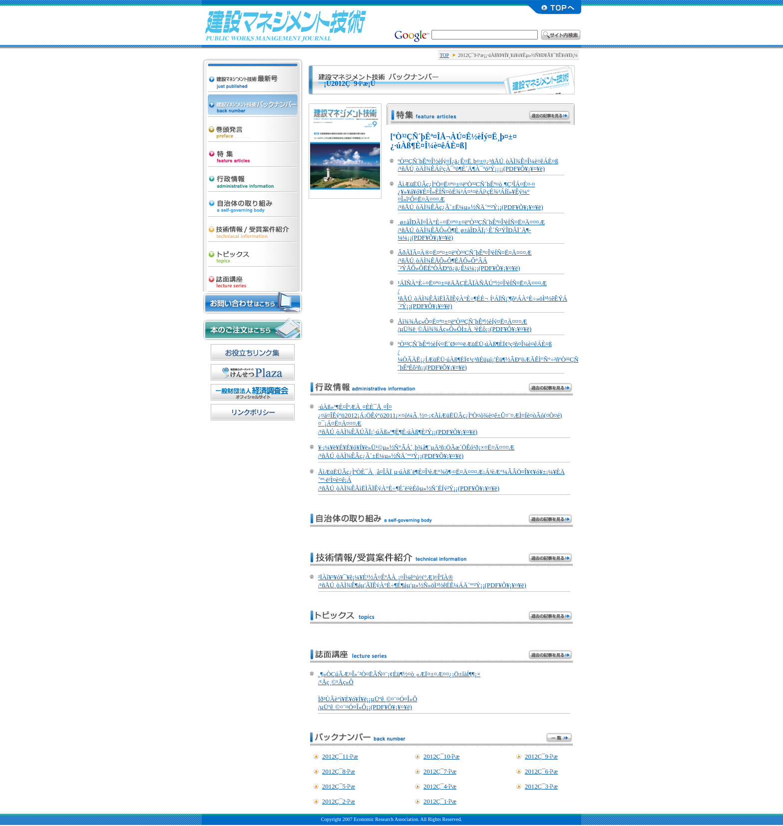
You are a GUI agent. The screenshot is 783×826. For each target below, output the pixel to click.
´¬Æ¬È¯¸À (253, 127)
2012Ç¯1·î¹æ (439, 801)
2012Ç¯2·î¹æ (338, 801)
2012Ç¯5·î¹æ (338, 786)
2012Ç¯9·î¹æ (541, 756)
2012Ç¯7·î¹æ (439, 771)
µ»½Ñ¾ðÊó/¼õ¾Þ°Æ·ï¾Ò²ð (253, 227)
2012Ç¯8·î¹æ (338, 771)
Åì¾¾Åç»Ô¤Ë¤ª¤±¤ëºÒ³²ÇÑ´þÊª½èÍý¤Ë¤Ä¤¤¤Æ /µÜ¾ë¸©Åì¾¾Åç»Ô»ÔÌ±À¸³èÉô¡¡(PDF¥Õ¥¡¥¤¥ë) (465, 325)
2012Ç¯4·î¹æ (439, 786)
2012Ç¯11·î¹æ (340, 756)
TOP (444, 55)
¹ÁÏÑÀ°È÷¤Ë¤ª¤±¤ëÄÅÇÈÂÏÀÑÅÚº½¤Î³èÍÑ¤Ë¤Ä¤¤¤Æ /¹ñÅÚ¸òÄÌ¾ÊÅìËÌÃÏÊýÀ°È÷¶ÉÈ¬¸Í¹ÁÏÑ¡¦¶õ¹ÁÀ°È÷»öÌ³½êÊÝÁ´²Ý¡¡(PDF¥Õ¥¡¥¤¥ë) (483, 295)
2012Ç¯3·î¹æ (541, 786)
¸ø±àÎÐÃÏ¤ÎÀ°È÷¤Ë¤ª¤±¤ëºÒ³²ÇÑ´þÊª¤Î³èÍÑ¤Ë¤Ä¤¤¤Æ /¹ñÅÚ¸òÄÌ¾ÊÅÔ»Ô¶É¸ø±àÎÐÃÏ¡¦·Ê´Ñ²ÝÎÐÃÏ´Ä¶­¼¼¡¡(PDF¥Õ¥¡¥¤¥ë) (471, 230)
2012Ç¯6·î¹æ (541, 771)
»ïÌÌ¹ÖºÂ (253, 277)
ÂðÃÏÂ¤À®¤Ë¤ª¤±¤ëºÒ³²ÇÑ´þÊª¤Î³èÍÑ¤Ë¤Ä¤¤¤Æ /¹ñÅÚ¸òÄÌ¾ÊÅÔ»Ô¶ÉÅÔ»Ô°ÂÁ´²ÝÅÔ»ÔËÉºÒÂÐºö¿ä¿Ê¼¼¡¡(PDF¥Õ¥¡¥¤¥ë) (465, 260)
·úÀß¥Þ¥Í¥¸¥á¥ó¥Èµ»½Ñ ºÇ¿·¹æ (253, 68)
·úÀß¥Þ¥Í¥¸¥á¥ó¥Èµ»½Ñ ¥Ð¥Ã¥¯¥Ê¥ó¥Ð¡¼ (253, 102)
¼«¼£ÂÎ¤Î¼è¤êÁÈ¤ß (253, 202)
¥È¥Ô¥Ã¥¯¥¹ (253, 252)
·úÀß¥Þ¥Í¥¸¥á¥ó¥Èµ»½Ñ (286, 25)
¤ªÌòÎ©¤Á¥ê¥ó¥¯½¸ (253, 352)
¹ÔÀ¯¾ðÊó (253, 177)
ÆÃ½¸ (253, 152)
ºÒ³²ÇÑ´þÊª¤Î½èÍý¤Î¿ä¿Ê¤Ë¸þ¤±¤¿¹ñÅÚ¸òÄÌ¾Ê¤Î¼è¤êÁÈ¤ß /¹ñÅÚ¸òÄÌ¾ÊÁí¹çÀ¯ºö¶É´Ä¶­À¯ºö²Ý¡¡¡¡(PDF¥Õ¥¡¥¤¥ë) (478, 165)
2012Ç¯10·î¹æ (441, 756)
